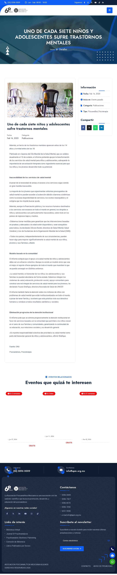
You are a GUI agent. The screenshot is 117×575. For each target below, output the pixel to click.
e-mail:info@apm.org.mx (71, 515)
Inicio (52, 49)
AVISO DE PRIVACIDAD (103, 567)
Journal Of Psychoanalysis (17, 534)
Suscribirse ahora (72, 549)
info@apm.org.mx (75, 471)
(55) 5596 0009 (14, 2)
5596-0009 (66, 495)
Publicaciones (27, 138)
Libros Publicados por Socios (18, 546)
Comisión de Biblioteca (15, 542)
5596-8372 (66, 503)
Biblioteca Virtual (13, 530)
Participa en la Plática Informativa (55, 430)
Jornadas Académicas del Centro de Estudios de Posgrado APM (20, 431)
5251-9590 (66, 511)
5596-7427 (66, 499)
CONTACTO (86, 567)
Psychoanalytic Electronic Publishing (21, 538)
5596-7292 (66, 507)
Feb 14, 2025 (12, 138)
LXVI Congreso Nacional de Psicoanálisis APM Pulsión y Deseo (95, 431)
